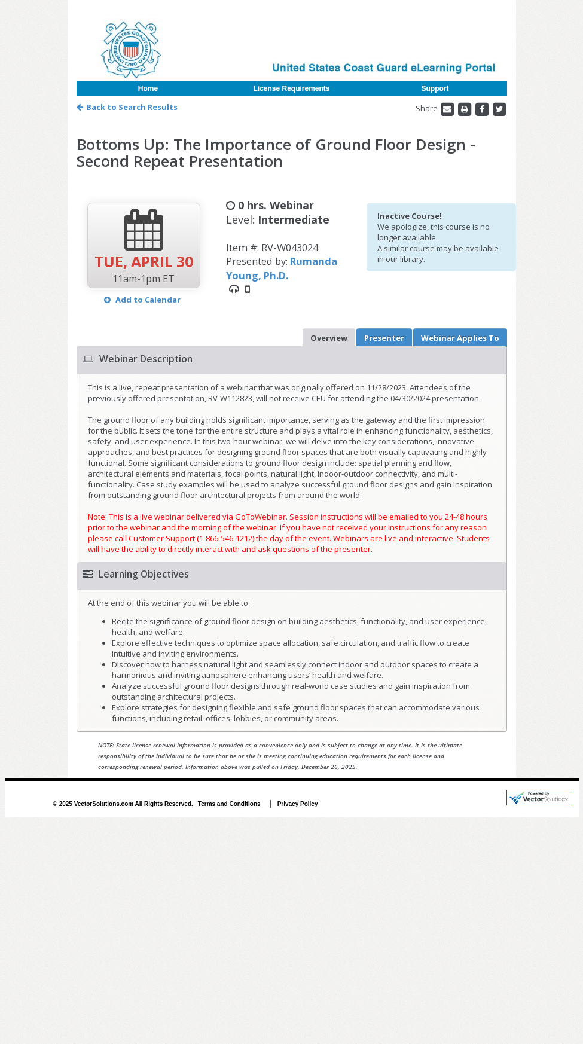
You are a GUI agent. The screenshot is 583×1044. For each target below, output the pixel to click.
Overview (328, 337)
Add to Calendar (142, 299)
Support (435, 88)
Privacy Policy (297, 804)
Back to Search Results (127, 107)
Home (148, 88)
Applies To (460, 337)
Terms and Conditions (229, 804)
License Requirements (291, 88)
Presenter (384, 337)
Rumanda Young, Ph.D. (281, 268)
